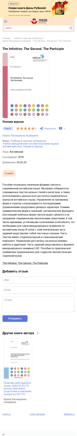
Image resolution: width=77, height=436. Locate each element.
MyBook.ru (69, 414)
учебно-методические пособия (20, 143)
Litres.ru (6, 414)
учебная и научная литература (28, 38)
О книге (9, 173)
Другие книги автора (18, 333)
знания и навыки (33, 146)
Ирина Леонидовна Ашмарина (16, 41)
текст (7, 128)
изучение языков (49, 143)
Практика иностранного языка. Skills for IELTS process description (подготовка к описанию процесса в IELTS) (17, 388)
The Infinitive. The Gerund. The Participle (25, 263)
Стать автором (37, 414)
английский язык (12, 146)
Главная (6, 38)
